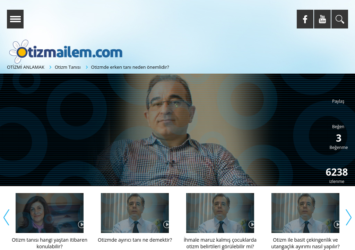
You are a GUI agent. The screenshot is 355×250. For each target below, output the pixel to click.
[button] (181, 138)
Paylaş (338, 101)
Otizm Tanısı (68, 67)
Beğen (338, 127)
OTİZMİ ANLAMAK (25, 67)
